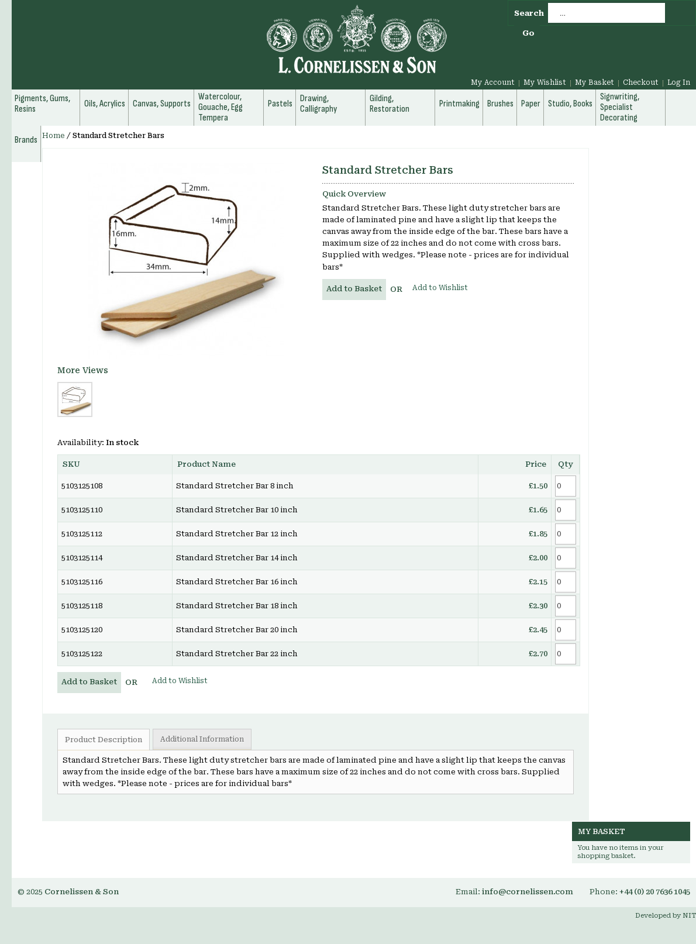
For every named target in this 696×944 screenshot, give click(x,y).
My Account (493, 82)
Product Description (103, 740)
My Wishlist (544, 82)
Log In (678, 82)
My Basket (594, 82)
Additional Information (202, 739)
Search (529, 13)
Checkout (641, 82)
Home (53, 136)
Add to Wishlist (440, 288)
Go (528, 33)
